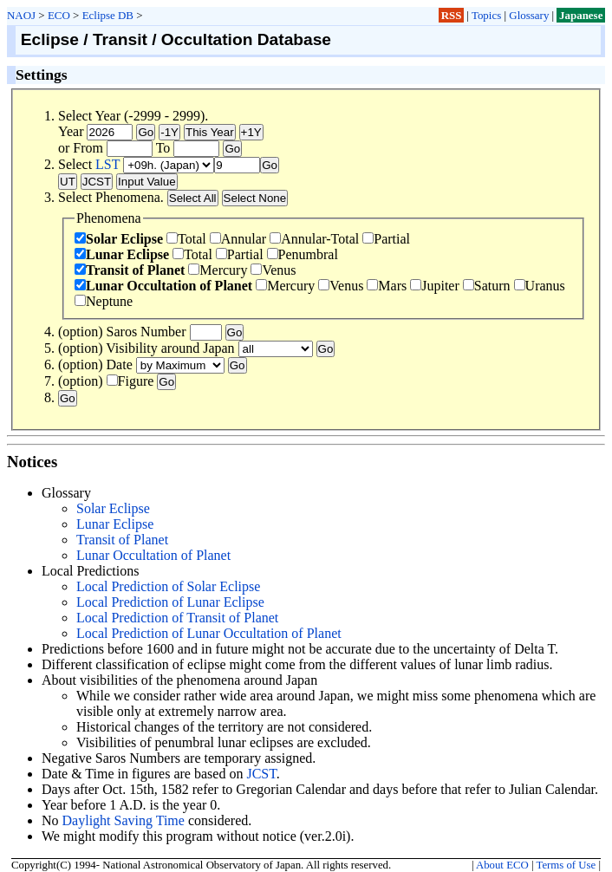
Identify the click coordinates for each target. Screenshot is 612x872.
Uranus (539, 285)
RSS (451, 15)
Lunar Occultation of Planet (163, 285)
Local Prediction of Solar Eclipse (168, 586)
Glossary (529, 15)
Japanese (580, 15)
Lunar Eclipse (122, 254)
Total (186, 238)
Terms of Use (566, 865)
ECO (59, 15)
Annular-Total (314, 238)
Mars (387, 285)
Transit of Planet (130, 270)
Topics (486, 15)
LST (107, 164)
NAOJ (21, 15)
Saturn (487, 285)
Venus (273, 270)
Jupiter (434, 285)
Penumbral (302, 254)
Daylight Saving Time (123, 820)
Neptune (104, 301)
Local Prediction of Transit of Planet (177, 617)
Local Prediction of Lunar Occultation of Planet (209, 633)
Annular (238, 238)
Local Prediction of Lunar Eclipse (170, 602)
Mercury (217, 270)
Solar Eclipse (119, 238)
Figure (130, 381)
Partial (386, 238)
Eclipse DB (107, 15)
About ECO (502, 865)
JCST (261, 773)
